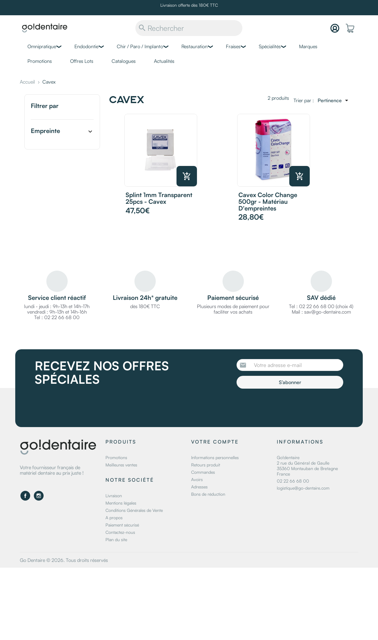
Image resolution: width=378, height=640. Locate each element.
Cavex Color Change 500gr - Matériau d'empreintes (267, 201)
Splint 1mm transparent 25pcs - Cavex (159, 198)
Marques (308, 46)
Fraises (233, 46)
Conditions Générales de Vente (134, 510)
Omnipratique (41, 46)
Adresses (199, 486)
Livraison (113, 495)
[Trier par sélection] (334, 100)
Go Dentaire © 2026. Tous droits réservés (64, 560)
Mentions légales (120, 502)
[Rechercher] (188, 28)
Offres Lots (81, 61)
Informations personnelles (215, 457)
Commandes (203, 472)
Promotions (39, 61)
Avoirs (197, 479)
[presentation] (287, 405)
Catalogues (124, 61)
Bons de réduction (208, 494)
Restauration (194, 46)
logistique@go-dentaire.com (303, 488)
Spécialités (270, 46)
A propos (114, 517)
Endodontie (86, 46)
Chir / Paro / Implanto (140, 46)
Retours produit (205, 464)
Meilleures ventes (121, 464)
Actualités (164, 61)
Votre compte (215, 442)
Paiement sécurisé (122, 524)
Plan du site (116, 539)
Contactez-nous (120, 532)
